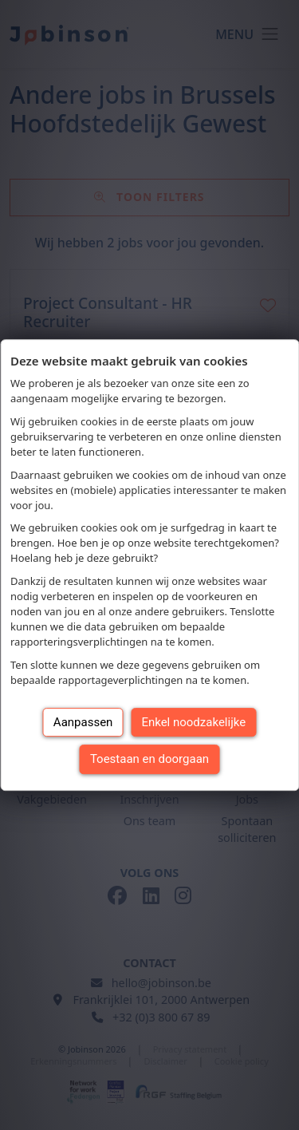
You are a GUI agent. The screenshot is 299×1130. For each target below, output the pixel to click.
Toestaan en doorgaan (149, 759)
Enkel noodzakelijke (193, 722)
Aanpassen (83, 722)
